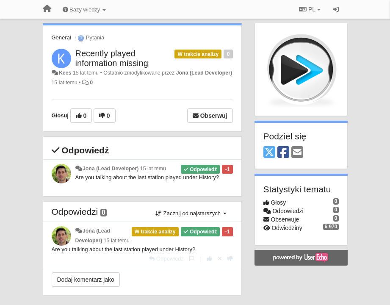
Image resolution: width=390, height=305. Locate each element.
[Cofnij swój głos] (220, 258)
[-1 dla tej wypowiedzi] (230, 258)
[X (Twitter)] (269, 152)
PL (309, 9)
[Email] (297, 152)
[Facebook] (283, 152)
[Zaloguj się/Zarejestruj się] (335, 9)
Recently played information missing (111, 58)
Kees (65, 73)
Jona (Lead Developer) (204, 73)
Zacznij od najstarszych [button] (190, 213)
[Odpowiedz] (166, 258)
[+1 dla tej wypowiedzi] (209, 258)
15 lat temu (153, 169)
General (61, 37)
